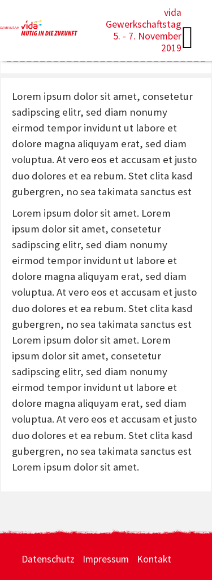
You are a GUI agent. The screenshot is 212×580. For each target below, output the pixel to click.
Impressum (106, 559)
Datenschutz (48, 559)
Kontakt (154, 559)
